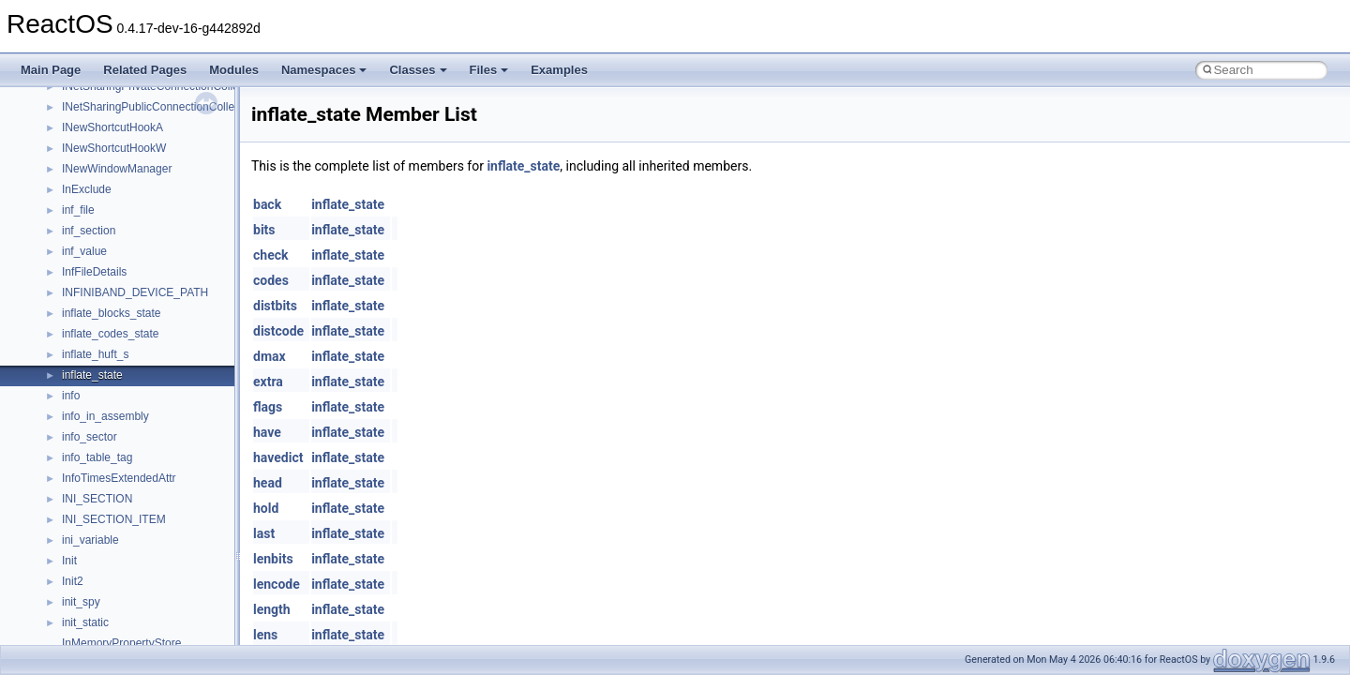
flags (267, 406)
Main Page (51, 70)
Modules (234, 70)
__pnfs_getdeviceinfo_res (126, 449)
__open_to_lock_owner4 (123, 222)
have (267, 432)
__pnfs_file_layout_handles (130, 407)
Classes (417, 70)
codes (271, 280)
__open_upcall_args (112, 242)
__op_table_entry (105, 160)
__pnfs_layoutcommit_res (126, 614)
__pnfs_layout (97, 552)
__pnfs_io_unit (98, 531)
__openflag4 (93, 263)
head (267, 482)
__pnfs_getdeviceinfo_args (129, 428)
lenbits (273, 558)
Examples (559, 70)
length (272, 609)
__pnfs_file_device (108, 366)
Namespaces (324, 70)
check (270, 255)
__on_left (85, 119)
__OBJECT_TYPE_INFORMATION (150, 98)
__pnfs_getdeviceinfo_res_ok (135, 469)
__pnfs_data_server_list (121, 325)
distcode (278, 330)
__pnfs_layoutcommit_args (129, 593)
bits (264, 229)
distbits (275, 305)
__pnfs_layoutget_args (118, 634)
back (267, 204)
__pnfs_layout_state (112, 572)
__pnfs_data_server (111, 304)
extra (268, 381)
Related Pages (145, 70)
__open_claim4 (100, 181)
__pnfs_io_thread (105, 511)
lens (265, 634)
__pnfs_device (98, 345)
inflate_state (523, 165)
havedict (278, 457)
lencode (276, 584)
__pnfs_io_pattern (107, 490)
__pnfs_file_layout (107, 387)
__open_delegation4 (113, 201)
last (264, 533)
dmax (269, 356)
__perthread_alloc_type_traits (136, 284)
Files (489, 70)
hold (265, 508)
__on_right (88, 139)
